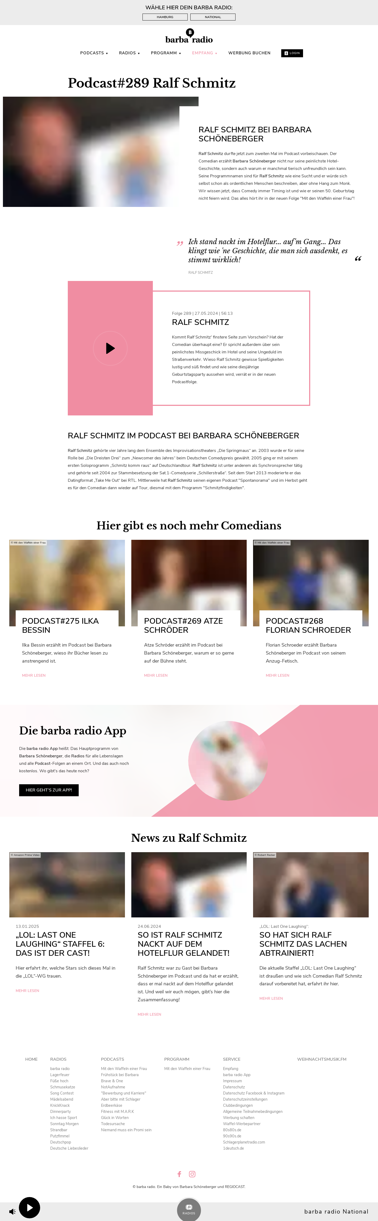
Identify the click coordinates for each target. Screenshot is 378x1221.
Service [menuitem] (231, 1059)
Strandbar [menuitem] (58, 1130)
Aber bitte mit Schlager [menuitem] (120, 1099)
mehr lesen (33, 675)
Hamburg (165, 17)
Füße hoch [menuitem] (59, 1081)
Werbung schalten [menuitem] (238, 1117)
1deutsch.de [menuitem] (233, 1148)
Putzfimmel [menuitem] (59, 1136)
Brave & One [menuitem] (112, 1081)
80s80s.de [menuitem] (232, 1130)
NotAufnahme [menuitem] (113, 1087)
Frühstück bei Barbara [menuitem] (120, 1074)
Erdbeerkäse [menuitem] (111, 1105)
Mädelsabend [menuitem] (61, 1099)
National (213, 17)
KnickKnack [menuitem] (60, 1105)
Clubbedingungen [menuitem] (238, 1105)
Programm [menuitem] (166, 53)
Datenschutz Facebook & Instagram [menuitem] (253, 1093)
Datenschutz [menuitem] (234, 1087)
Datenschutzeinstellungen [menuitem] (245, 1099)
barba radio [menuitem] (60, 1068)
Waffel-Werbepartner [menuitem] (242, 1123)
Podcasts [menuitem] (94, 53)
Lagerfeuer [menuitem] (59, 1074)
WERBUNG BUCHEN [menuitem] (249, 53)
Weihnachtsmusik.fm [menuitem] (321, 1059)
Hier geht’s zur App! (49, 790)
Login (292, 53)
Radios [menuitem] (129, 53)
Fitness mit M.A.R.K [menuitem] (117, 1111)
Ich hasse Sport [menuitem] (63, 1117)
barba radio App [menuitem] (236, 1074)
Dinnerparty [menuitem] (60, 1111)
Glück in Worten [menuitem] (115, 1117)
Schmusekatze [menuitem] (62, 1087)
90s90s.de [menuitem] (232, 1136)
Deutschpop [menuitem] (60, 1142)
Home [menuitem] (31, 1059)
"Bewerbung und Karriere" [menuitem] (123, 1093)
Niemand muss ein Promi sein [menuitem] (126, 1130)
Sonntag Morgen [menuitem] (64, 1123)
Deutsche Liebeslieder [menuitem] (69, 1148)
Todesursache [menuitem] (113, 1123)
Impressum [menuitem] (232, 1081)
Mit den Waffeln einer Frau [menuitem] (124, 1068)
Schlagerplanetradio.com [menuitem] (244, 1142)
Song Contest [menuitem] (62, 1093)
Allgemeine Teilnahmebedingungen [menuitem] (253, 1111)
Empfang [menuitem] (205, 53)
